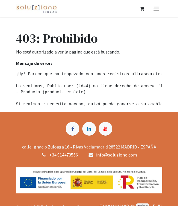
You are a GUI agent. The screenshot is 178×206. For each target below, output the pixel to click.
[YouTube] (105, 129)
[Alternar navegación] (156, 8)
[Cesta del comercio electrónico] (142, 8)
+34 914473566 (63, 155)
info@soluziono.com (116, 155)
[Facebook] (72, 129)
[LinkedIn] (89, 129)
